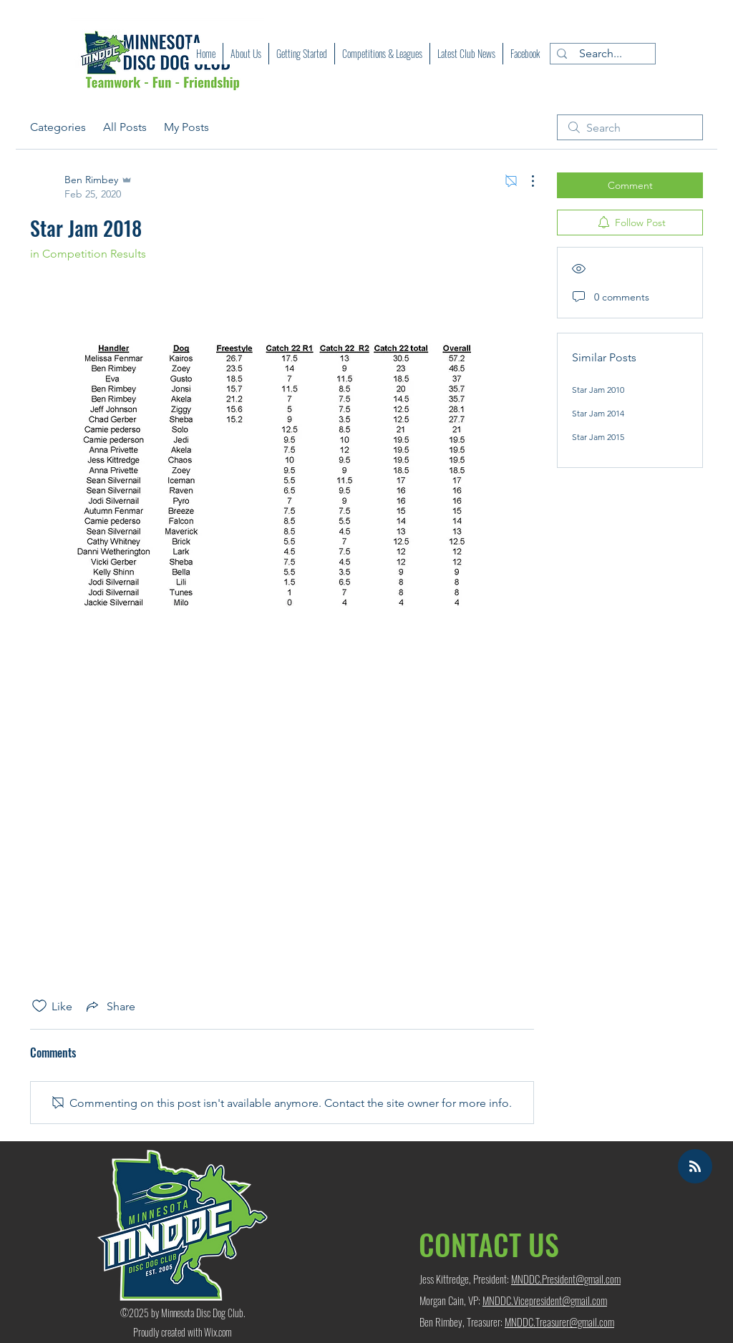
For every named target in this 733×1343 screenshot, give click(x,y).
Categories (58, 127)
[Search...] (600, 53)
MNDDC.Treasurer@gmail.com (559, 1321)
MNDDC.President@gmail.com (566, 1278)
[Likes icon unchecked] (39, 1006)
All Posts (125, 127)
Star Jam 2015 (598, 436)
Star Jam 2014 (598, 413)
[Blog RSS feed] (695, 1167)
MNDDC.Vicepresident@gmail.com (544, 1300)
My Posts (186, 127)
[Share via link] (109, 1006)
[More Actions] (525, 181)
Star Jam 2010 (598, 389)
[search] (630, 127)
